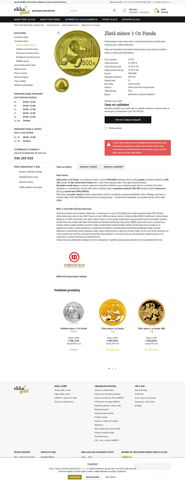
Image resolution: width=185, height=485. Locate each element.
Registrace (144, 12)
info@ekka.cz (165, 2)
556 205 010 (23, 158)
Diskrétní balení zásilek (105, 418)
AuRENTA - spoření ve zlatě (66, 401)
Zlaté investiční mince (26, 45)
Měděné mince (22, 61)
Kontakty (139, 409)
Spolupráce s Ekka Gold (145, 405)
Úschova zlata (131, 19)
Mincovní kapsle (21, 77)
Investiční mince (50, 19)
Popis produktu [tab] (64, 167)
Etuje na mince (20, 73)
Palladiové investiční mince (28, 57)
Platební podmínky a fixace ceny (109, 409)
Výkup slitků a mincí (63, 397)
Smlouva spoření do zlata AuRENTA (110, 401)
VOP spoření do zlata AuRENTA (108, 405)
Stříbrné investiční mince (27, 49)
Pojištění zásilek (102, 422)
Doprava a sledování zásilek (107, 426)
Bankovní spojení (102, 414)
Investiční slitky (24, 19)
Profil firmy (139, 397)
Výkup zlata (109, 19)
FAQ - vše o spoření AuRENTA (107, 447)
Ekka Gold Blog (141, 393)
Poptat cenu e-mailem (128, 119)
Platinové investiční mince (27, 53)
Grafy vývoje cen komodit (146, 401)
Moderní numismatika (23, 85)
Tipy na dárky (20, 81)
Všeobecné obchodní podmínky (108, 397)
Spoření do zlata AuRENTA (81, 19)
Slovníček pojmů (102, 442)
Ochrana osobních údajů (105, 438)
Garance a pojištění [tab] (113, 166)
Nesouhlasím (92, 477)
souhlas (83, 468)
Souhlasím (75, 477)
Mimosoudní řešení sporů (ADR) (108, 434)
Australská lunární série (24, 65)
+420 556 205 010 (129, 2)
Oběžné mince (20, 69)
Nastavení (110, 477)
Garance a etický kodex (105, 393)
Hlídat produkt (115, 128)
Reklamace (99, 430)
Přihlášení (133, 12)
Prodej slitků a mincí (63, 393)
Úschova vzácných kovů (64, 405)
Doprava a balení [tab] (88, 166)
